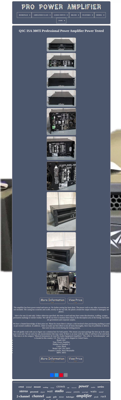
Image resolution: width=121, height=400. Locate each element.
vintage (52, 387)
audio (59, 391)
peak (96, 397)
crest (21, 386)
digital (42, 392)
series (100, 386)
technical (68, 392)
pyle (55, 397)
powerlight (85, 392)
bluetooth (74, 387)
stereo (23, 391)
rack (103, 396)
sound (101, 392)
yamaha (76, 392)
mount (37, 386)
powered (34, 392)
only (68, 387)
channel (38, 396)
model (48, 397)
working (45, 387)
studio (93, 387)
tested (29, 387)
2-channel (23, 396)
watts (93, 391)
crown (60, 386)
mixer (61, 397)
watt (50, 391)
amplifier (84, 396)
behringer (70, 397)
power (84, 386)
